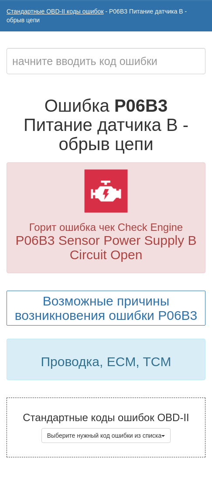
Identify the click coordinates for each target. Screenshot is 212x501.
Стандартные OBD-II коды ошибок (55, 11)
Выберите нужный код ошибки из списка (106, 435)
